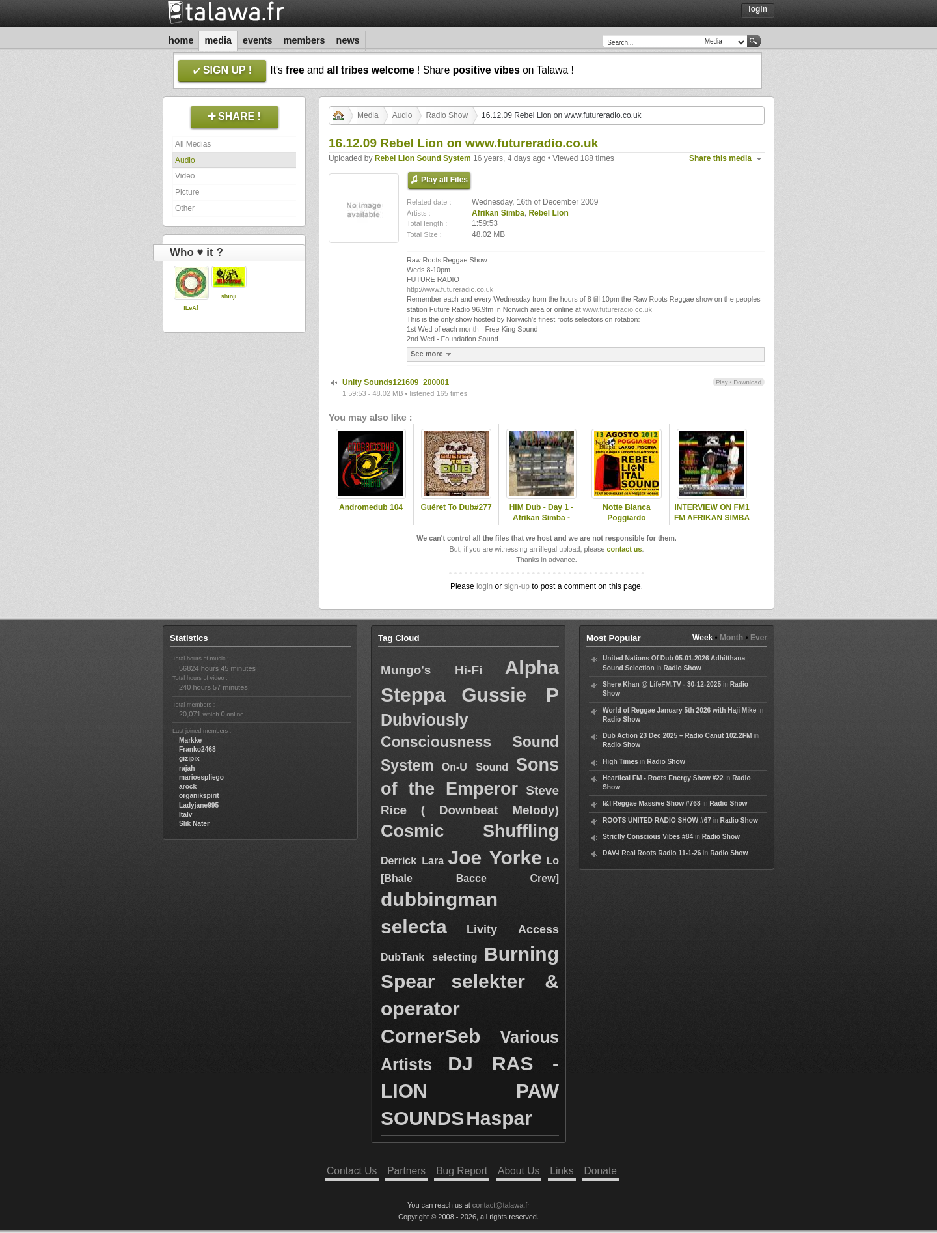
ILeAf (190, 308)
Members (304, 40)
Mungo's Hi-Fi (431, 670)
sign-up (517, 586)
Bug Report (461, 1170)
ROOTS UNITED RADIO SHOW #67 (657, 820)
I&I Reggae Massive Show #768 (652, 803)
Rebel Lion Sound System (423, 158)
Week (702, 637)
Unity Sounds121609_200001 (395, 382)
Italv (185, 814)
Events (258, 40)
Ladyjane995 (199, 805)
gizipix (189, 758)
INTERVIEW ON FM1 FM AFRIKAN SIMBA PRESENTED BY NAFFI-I (712, 524)
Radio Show (447, 115)
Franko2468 (197, 749)
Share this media (720, 158)
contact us (624, 549)
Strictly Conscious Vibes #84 (648, 836)
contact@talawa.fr (501, 1205)
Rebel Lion (548, 213)
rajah (187, 768)
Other (185, 208)
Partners (406, 1170)
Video (185, 175)
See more (432, 354)
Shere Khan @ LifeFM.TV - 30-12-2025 (662, 684)
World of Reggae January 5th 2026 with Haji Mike (679, 710)
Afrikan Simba (498, 213)
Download (747, 382)
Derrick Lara (412, 860)
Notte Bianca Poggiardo (626, 513)
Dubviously (424, 720)
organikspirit (199, 795)
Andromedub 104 (371, 507)
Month (731, 637)
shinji (229, 296)
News (348, 40)
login (484, 586)
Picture (187, 192)
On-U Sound (475, 766)
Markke (190, 740)
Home (181, 40)
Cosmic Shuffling (470, 831)
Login (757, 9)
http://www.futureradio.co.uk (450, 289)
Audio (185, 160)
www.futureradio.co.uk (617, 309)
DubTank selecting (429, 957)
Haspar (499, 1118)
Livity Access (513, 929)
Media (218, 40)
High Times (620, 761)
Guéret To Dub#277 (455, 507)
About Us (518, 1170)
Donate (600, 1170)
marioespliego (201, 777)
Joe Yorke (495, 857)
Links (561, 1170)
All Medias (193, 144)
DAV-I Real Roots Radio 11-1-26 (652, 853)
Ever (758, 637)
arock (188, 786)
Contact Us (352, 1170)
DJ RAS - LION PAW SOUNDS (470, 1091)
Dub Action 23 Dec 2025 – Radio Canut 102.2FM (677, 735)
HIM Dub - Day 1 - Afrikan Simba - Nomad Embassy (541, 518)
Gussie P (510, 694)
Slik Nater (194, 823)
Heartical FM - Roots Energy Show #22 (663, 778)
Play (722, 382)
